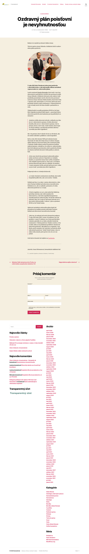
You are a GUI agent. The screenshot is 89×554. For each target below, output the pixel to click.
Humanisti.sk (17, 550)
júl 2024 (48, 373)
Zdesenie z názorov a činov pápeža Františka (22, 340)
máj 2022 (49, 425)
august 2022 (50, 419)
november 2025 (51, 340)
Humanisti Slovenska (36, 4)
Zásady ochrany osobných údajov (73, 4)
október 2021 (50, 439)
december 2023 (51, 387)
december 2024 (51, 363)
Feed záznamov (50, 537)
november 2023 (51, 389)
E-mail (46, 295)
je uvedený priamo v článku (42, 29)
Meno (29, 295)
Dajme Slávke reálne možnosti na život (21, 350)
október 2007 (50, 472)
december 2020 (51, 460)
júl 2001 (48, 480)
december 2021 (51, 435)
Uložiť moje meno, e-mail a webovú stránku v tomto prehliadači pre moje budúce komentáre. (44, 308)
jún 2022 (48, 423)
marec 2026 (49, 332)
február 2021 (50, 456)
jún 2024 (48, 375)
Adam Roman (50, 491)
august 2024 (50, 371)
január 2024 (49, 385)
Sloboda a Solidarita (43, 253)
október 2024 (50, 367)
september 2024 (51, 369)
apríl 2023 (49, 403)
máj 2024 (49, 377)
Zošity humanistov (51, 526)
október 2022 (50, 415)
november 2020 (51, 462)
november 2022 (51, 413)
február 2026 (50, 334)
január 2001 (49, 482)
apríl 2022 (49, 427)
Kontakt (44, 4)
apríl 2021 (49, 452)
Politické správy (51, 512)
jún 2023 (48, 399)
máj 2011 (48, 468)
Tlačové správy (44, 13)
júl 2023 (48, 397)
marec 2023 (49, 405)
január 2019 (49, 466)
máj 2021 (49, 449)
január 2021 (49, 458)
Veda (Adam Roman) (52, 524)
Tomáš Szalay (51, 253)
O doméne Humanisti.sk (52, 4)
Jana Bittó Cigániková (34, 253)
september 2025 (51, 344)
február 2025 (50, 358)
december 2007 (51, 470)
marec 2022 (49, 429)
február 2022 (50, 431)
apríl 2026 (49, 330)
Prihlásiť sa (49, 535)
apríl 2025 (49, 354)
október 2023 (50, 391)
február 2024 (50, 383)
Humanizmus (50, 497)
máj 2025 (49, 352)
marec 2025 (49, 356)
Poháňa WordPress (43, 550)
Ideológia (49, 499)
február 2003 (50, 474)
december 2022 (51, 411)
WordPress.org (50, 541)
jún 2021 (48, 447)
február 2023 (50, 407)
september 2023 (51, 393)
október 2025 (50, 342)
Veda (47, 522)
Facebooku (51, 238)
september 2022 (51, 417)
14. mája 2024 (54, 29)
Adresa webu (30, 301)
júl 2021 (48, 445)
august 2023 (50, 395)
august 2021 (50, 443)
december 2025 (51, 338)
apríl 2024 (49, 379)
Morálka (48, 503)
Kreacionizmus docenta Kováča (26, 362)
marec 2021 (49, 454)
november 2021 (50, 437)
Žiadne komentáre (45, 32)
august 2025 (50, 346)
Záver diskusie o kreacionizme (18, 347)
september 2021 (51, 441)
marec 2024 (49, 381)
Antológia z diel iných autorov (55, 493)
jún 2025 (48, 350)
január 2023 (49, 409)
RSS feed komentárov (52, 539)
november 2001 (50, 478)
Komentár (30, 283)
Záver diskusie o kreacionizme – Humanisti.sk (23, 360)
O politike (49, 508)
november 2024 (51, 365)
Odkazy (62, 4)
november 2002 (51, 476)
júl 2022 (48, 421)
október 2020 (50, 464)
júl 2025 (48, 348)
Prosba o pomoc (14, 337)
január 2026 (49, 336)
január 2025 (49, 360)
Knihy (48, 501)
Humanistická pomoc (52, 495)
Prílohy (48, 516)
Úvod (47, 520)
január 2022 (49, 433)
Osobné (48, 510)
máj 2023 (49, 401)
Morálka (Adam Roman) (53, 505)
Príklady (48, 514)
